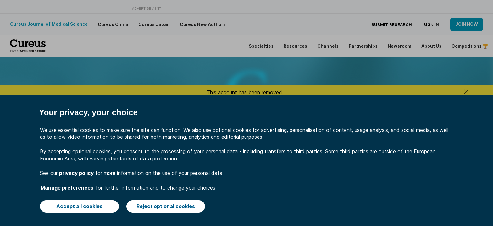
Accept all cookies (79, 206)
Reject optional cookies (165, 206)
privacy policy (76, 173)
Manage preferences (67, 188)
